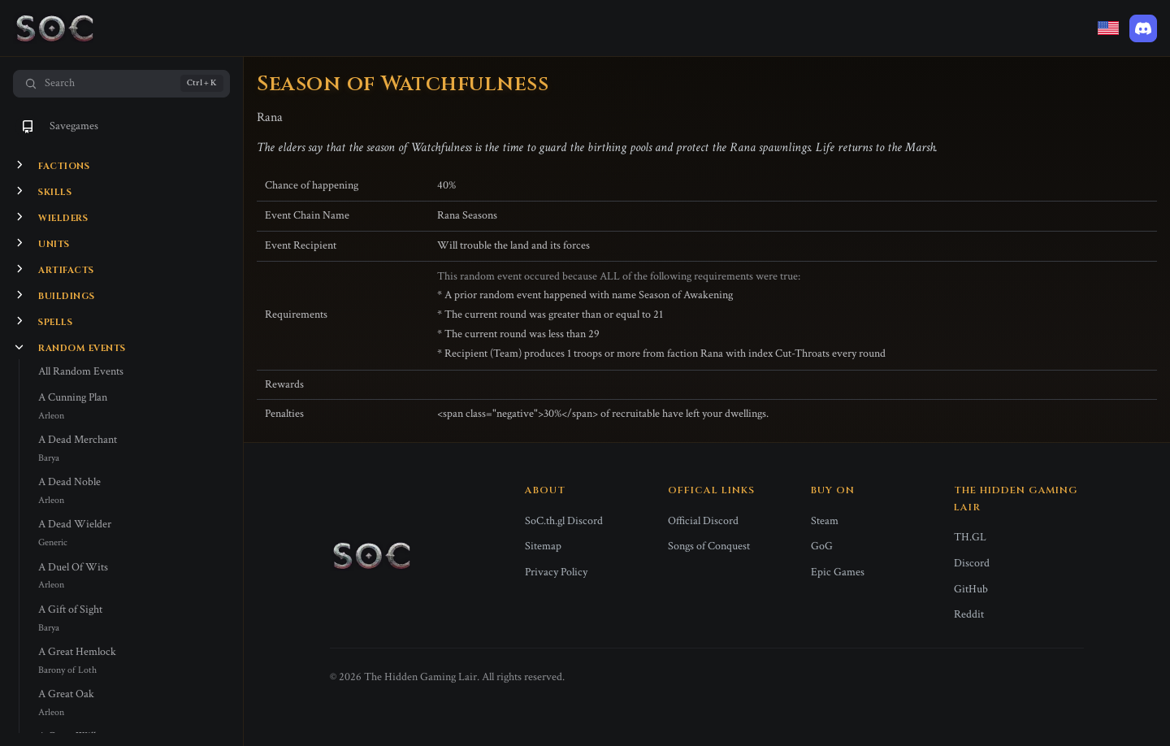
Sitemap (543, 546)
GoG (822, 546)
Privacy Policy (556, 572)
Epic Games (837, 572)
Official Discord (703, 521)
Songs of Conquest (709, 546)
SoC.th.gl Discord (564, 521)
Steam (824, 521)
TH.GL (970, 537)
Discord (972, 563)
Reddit (969, 614)
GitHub (971, 589)
